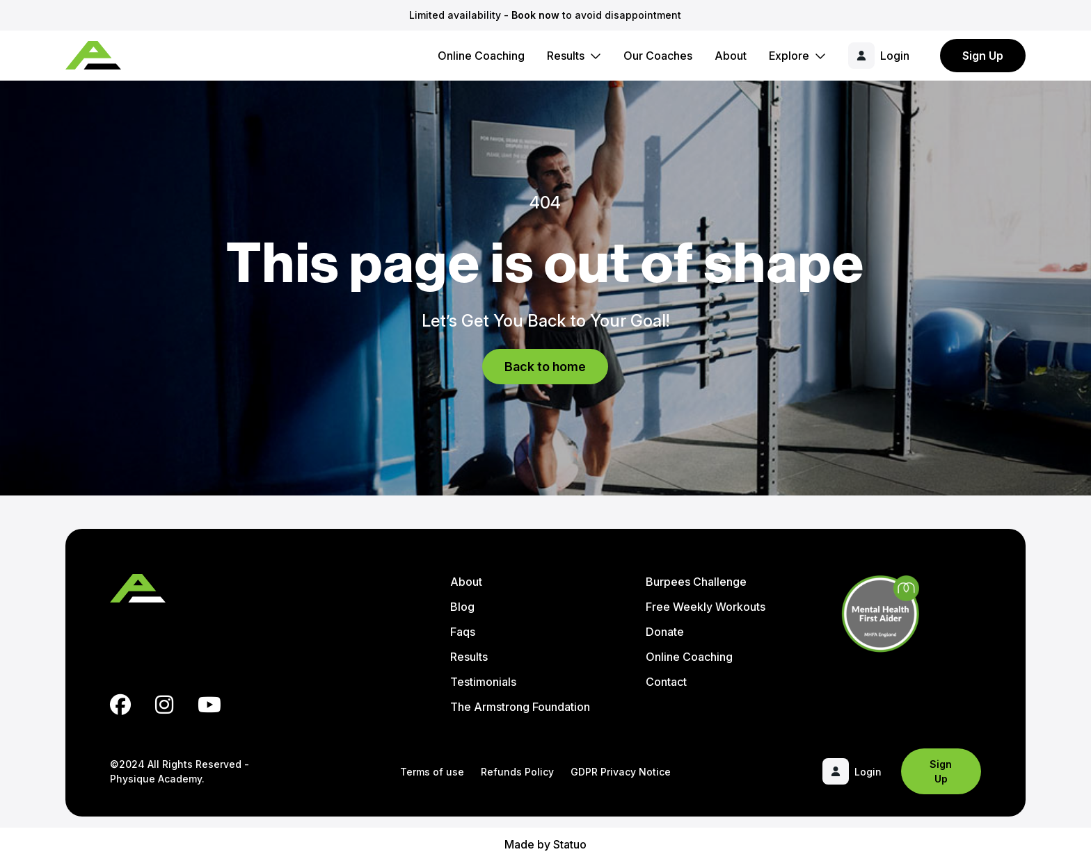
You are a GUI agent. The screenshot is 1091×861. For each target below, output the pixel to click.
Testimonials (483, 682)
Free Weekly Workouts (705, 607)
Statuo (570, 844)
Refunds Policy (517, 772)
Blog (462, 607)
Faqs (462, 632)
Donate (665, 632)
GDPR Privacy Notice (621, 772)
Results (565, 56)
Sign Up (982, 56)
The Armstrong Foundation (520, 707)
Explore (789, 56)
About (731, 56)
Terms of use (432, 772)
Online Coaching (481, 56)
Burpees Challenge (696, 582)
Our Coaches (657, 56)
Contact (666, 682)
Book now (535, 15)
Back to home (545, 366)
